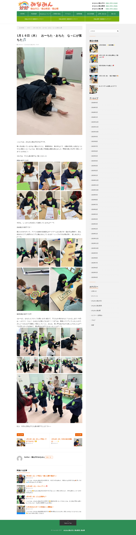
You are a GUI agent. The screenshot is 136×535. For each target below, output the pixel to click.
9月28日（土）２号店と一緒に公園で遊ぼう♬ (41, 476)
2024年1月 (94, 233)
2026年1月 (94, 117)
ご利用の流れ (56, 14)
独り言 (113, 14)
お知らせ (94, 291)
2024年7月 (94, 204)
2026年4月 (94, 102)
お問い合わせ (102, 14)
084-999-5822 (112, 9)
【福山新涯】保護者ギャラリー (68, 19)
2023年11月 (94, 243)
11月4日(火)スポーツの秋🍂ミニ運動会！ (40, 507)
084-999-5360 (112, 3)
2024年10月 (94, 190)
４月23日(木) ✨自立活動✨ (107, 45)
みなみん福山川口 (30, 44)
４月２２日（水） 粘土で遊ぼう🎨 (108, 76)
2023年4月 (94, 277)
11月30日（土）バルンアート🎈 (37, 486)
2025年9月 (94, 136)
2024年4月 (94, 219)
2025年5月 (94, 156)
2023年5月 (94, 272)
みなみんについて (45, 14)
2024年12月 (94, 180)
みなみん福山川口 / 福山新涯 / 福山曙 (74, 530)
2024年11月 (94, 185)
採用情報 (79, 14)
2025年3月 (94, 165)
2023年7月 (94, 263)
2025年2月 (94, 170)
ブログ (37, 44)
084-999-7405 (112, 6)
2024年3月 (94, 224)
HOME (22, 14)
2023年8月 (94, 258)
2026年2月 (94, 112)
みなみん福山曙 (96, 310)
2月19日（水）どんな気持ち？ (36, 496)
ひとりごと (94, 296)
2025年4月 (94, 161)
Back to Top (68, 523)
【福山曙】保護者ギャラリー (102, 19)
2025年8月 (94, 141)
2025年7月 (94, 146)
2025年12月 (94, 122)
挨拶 (92, 325)
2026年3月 (94, 107)
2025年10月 (94, 131)
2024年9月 (94, 195)
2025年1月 (94, 175)
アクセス (68, 14)
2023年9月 (94, 253)
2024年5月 (94, 214)
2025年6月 (94, 151)
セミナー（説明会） (97, 315)
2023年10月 (94, 248)
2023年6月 (94, 267)
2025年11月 (94, 127)
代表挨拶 (34, 14)
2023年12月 (94, 238)
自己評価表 (90, 14)
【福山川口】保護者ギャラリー (34, 19)
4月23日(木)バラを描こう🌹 (106, 65)
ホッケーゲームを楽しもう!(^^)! (108, 86)
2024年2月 (94, 229)
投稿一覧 (48, 457)
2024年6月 (94, 209)
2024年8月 (94, 199)
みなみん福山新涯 (96, 305)
